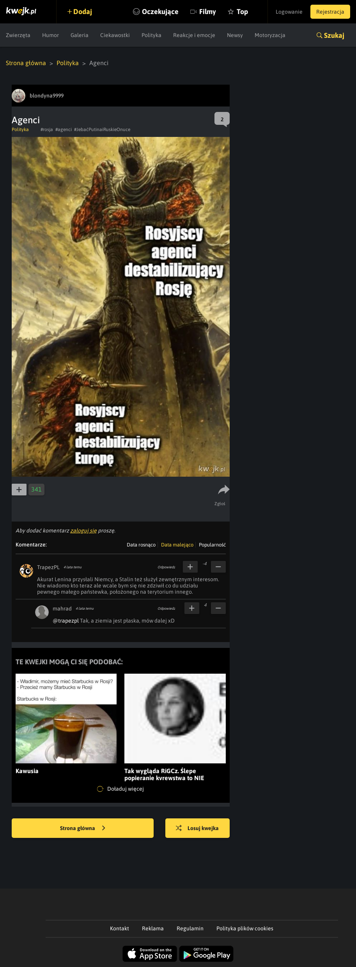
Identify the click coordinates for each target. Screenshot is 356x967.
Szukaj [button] (334, 35)
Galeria (80, 35)
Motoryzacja (270, 35)
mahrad (62, 608)
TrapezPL (48, 567)
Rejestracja (330, 12)
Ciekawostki (115, 35)
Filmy (207, 11)
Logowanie (289, 12)
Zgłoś (220, 503)
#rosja (47, 129)
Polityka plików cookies (244, 928)
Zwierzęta (18, 35)
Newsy (235, 35)
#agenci (63, 129)
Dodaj (82, 11)
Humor (50, 35)
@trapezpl (66, 620)
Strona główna (26, 62)
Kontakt (119, 928)
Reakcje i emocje (194, 35)
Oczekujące (160, 11)
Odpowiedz (166, 567)
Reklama (153, 928)
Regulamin (190, 928)
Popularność (212, 545)
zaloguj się (83, 530)
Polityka (151, 35)
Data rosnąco (141, 545)
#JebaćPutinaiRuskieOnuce (102, 129)
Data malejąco (177, 545)
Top (242, 11)
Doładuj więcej (120, 789)
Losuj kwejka (197, 828)
